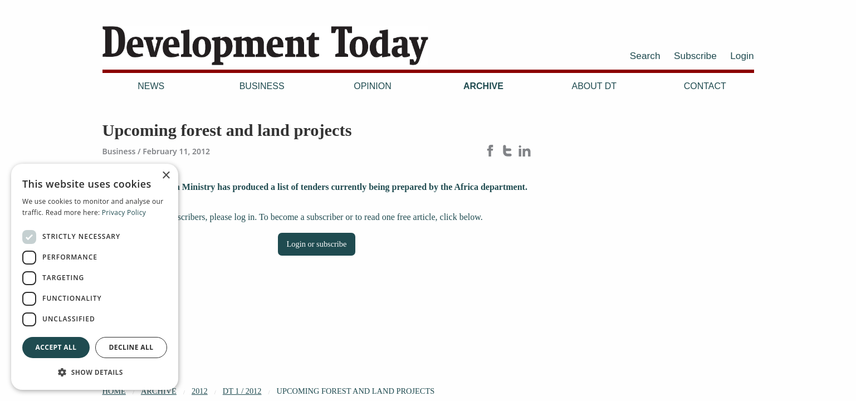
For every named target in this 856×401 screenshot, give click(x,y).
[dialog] (94, 277)
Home (114, 391)
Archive (483, 86)
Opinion (373, 86)
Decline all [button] (131, 347)
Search (645, 55)
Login (742, 55)
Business (262, 86)
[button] (94, 372)
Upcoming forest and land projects (356, 391)
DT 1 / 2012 (242, 391)
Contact (705, 86)
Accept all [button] (56, 347)
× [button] (166, 176)
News (151, 86)
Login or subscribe (317, 243)
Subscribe (695, 55)
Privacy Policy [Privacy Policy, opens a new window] (124, 212)
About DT (594, 86)
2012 (200, 391)
